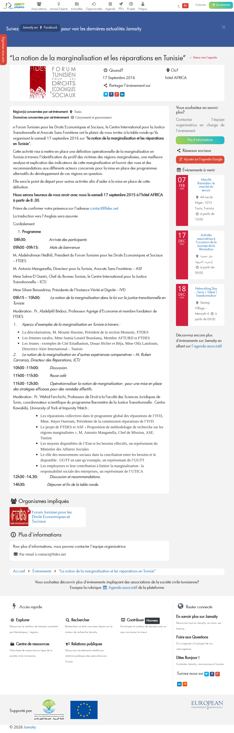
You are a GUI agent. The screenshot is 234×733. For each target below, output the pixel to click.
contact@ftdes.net (104, 209)
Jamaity (30, 727)
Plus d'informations (200, 140)
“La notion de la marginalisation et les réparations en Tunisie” (107, 571)
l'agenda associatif (207, 346)
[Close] (223, 27)
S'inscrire (200, 5)
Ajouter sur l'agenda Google (201, 159)
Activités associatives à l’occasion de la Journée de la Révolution (206, 242)
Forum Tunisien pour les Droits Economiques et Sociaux (52, 517)
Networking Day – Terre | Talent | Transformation (206, 292)
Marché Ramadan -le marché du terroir (206, 185)
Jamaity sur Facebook (40, 28)
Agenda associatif (119, 588)
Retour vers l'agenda (203, 58)
